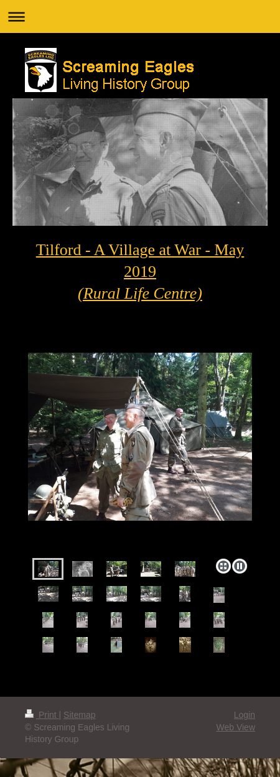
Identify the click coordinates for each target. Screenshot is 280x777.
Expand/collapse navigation (140, 16)
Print (42, 715)
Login (244, 715)
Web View (235, 727)
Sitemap (79, 715)
